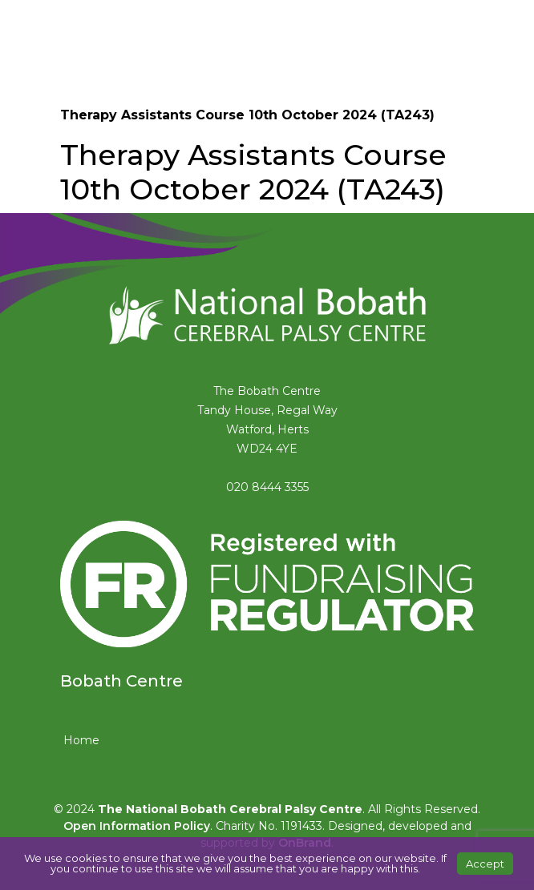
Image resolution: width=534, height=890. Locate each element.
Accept (485, 863)
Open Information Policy (136, 826)
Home (81, 740)
